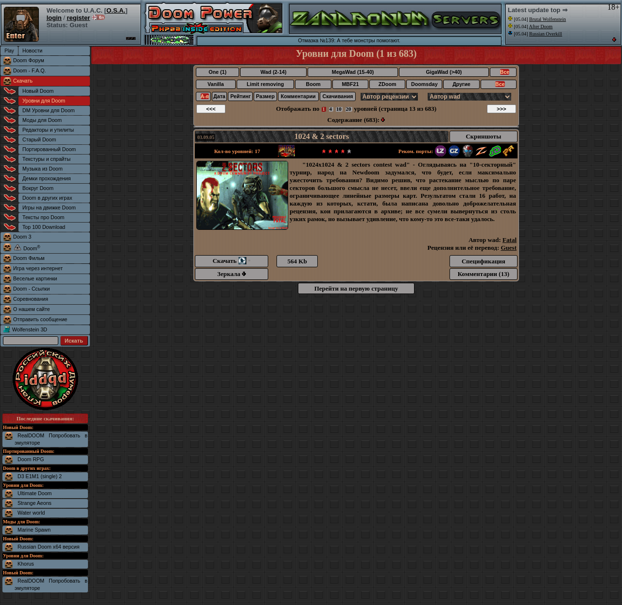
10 (339, 109)
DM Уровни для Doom (48, 110)
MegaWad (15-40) (353, 72)
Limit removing (265, 84)
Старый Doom (39, 139)
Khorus (25, 564)
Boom (313, 84)
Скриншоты (483, 136)
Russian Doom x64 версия (48, 547)
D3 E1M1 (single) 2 (39, 476)
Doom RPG (30, 459)
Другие (461, 84)
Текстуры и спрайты (46, 159)
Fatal (509, 239)
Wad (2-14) (273, 72)
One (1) (217, 72)
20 (349, 109)
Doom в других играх (47, 198)
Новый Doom (37, 91)
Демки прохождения (46, 178)
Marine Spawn (34, 530)
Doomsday (424, 84)
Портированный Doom (49, 149)
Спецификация (483, 261)
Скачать (23, 81)
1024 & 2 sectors (321, 136)
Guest (509, 247)
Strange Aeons (34, 503)
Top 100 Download (43, 227)
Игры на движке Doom (49, 207)
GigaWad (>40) (444, 72)
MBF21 (350, 84)
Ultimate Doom (34, 493)
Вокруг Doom (37, 188)
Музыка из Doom (42, 169)
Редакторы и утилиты (48, 130)
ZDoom (388, 84)
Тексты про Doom (43, 217)
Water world (31, 513)
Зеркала (231, 273)
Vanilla (215, 84)
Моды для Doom (42, 120)
